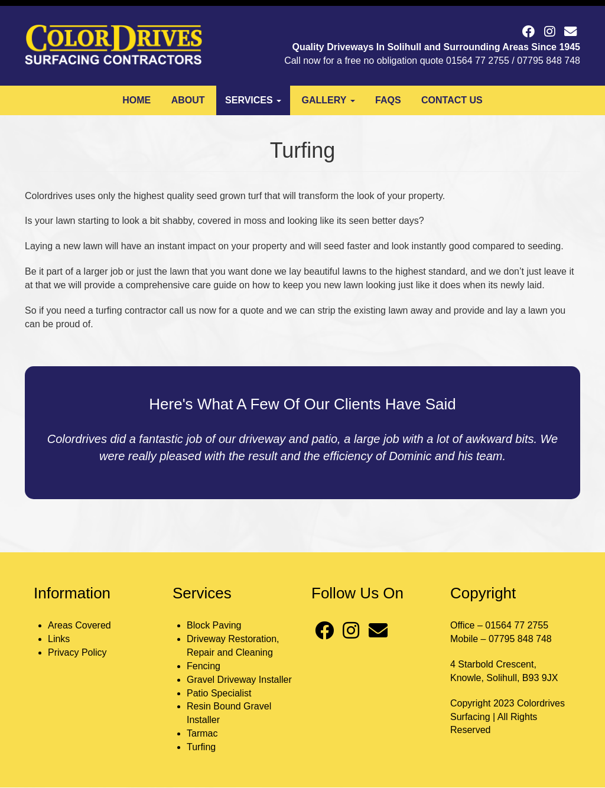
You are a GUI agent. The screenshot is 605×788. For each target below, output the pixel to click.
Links (59, 639)
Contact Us (452, 100)
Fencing (203, 666)
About (188, 100)
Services (253, 100)
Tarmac (202, 733)
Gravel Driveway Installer (239, 680)
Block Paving (214, 625)
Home (136, 100)
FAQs (388, 100)
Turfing (201, 747)
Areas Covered (79, 625)
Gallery (328, 100)
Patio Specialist (219, 693)
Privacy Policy (77, 652)
